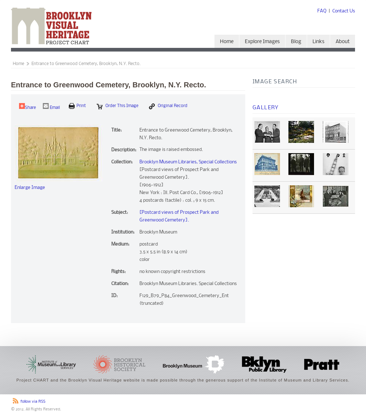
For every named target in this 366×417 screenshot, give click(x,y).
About (343, 42)
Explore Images (262, 42)
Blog (296, 42)
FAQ (321, 11)
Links (318, 42)
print (77, 106)
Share (27, 106)
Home (227, 42)
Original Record (168, 106)
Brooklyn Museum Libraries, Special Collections (188, 162)
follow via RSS (32, 402)
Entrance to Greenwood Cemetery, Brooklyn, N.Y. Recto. (86, 64)
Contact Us (343, 11)
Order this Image (117, 106)
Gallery (266, 108)
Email (51, 106)
